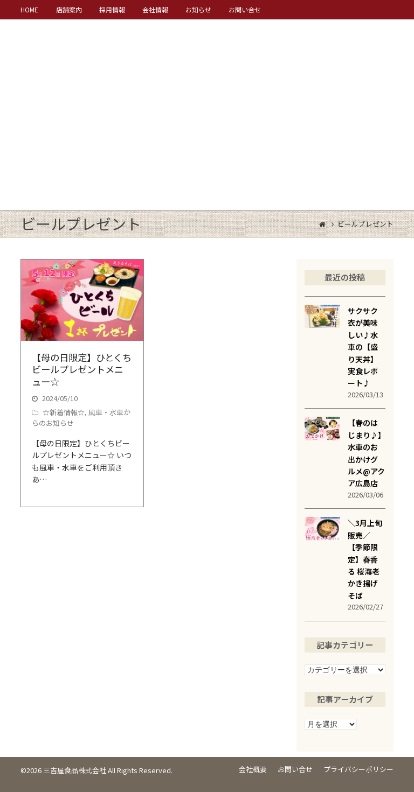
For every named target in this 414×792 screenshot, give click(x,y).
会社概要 (253, 769)
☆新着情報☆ (64, 412)
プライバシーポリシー (358, 769)
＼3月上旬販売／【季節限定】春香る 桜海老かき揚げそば (365, 558)
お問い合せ (295, 769)
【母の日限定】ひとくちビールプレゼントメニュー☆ (82, 369)
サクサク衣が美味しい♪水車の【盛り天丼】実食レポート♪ (363, 346)
